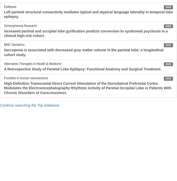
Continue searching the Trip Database (29, 105)
